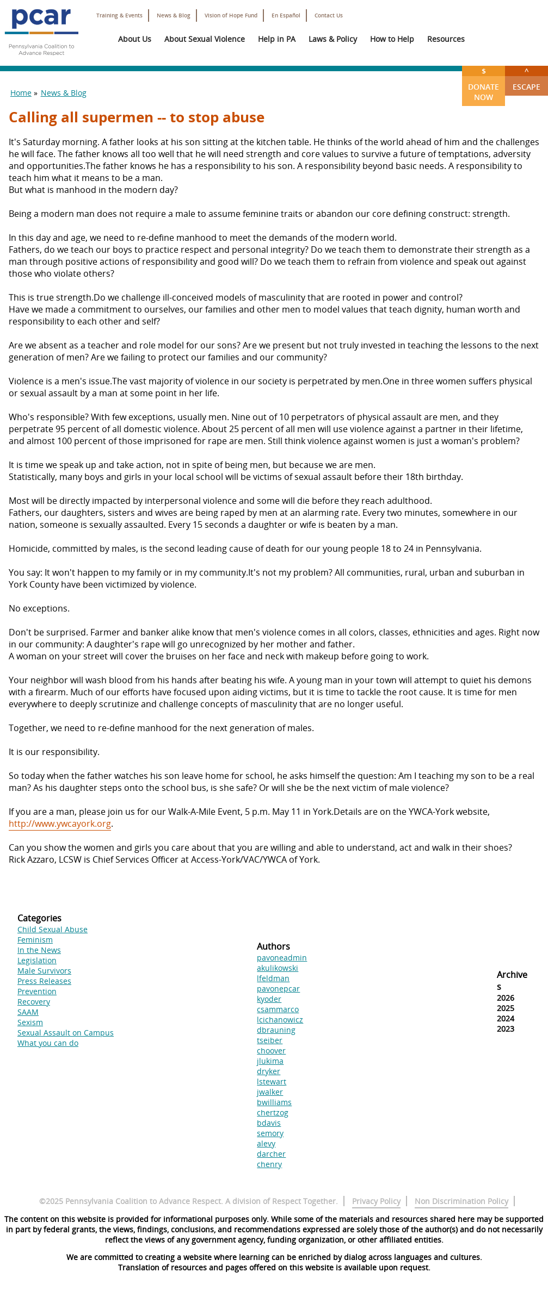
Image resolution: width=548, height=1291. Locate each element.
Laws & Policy (333, 39)
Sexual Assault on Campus (65, 1032)
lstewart (271, 1081)
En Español (286, 15)
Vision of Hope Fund (231, 15)
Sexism (30, 1022)
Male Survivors (44, 970)
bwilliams (274, 1102)
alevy (266, 1143)
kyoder (269, 999)
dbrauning (276, 1030)
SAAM (28, 1012)
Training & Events (119, 15)
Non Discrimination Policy (461, 1201)
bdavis (269, 1123)
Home (21, 93)
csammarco (278, 1009)
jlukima (270, 1061)
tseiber (269, 1040)
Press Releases (44, 981)
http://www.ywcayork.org (60, 824)
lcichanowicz (280, 1019)
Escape (526, 79)
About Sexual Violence (204, 39)
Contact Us (329, 15)
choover (271, 1050)
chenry (269, 1164)
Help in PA (276, 39)
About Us (134, 39)
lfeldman (273, 978)
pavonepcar (278, 988)
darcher (271, 1154)
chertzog (272, 1112)
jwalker (270, 1092)
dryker (268, 1071)
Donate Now (483, 84)
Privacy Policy (376, 1201)
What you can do (47, 1043)
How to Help (392, 39)
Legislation (37, 960)
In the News (39, 950)
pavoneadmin (282, 957)
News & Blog (173, 15)
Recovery (33, 1001)
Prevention (37, 991)
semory (270, 1133)
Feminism (35, 939)
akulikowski (277, 968)
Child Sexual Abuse (52, 929)
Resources (446, 39)
